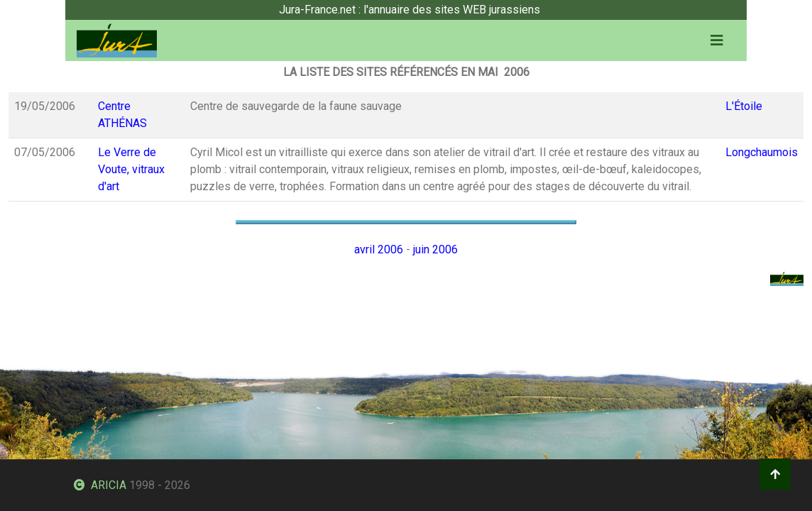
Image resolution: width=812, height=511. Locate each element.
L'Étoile (743, 106)
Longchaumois (761, 152)
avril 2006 (378, 249)
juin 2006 (435, 249)
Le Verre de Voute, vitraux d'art (131, 169)
